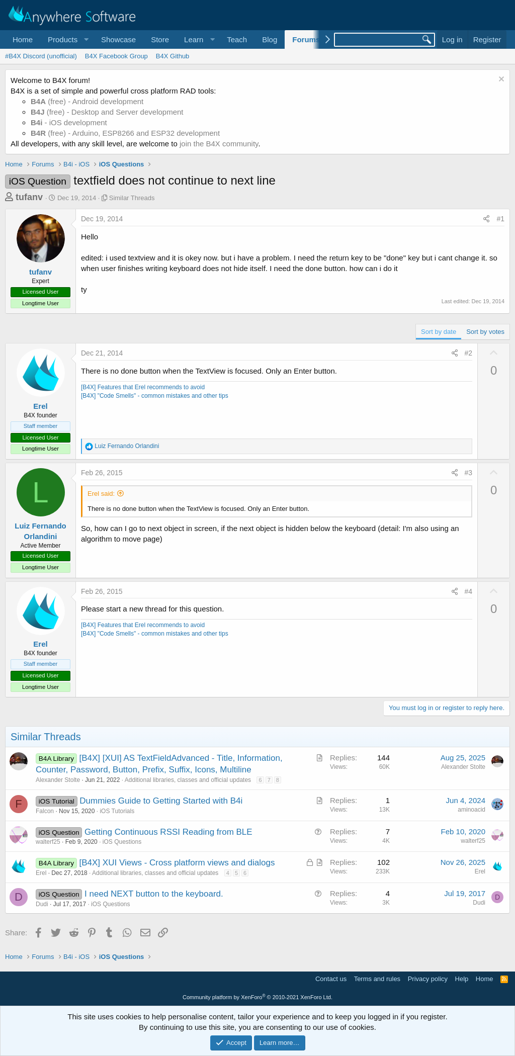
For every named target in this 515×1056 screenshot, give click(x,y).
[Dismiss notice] (500, 80)
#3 (469, 473)
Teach (237, 39)
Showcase (118, 39)
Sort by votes (485, 331)
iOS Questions (122, 841)
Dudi (42, 904)
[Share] (486, 219)
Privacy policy (428, 979)
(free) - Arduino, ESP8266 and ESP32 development (125, 133)
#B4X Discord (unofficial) (41, 56)
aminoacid (471, 809)
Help (462, 979)
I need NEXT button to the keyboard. (153, 894)
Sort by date (438, 331)
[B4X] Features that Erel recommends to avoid (143, 387)
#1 (500, 219)
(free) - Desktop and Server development (107, 112)
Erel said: (101, 493)
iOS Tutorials (117, 811)
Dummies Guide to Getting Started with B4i (160, 801)
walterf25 (48, 841)
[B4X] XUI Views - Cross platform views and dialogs (177, 862)
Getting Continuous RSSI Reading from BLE (168, 832)
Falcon (45, 811)
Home (23, 39)
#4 (469, 591)
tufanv (29, 197)
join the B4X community (219, 143)
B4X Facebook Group (116, 56)
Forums (306, 39)
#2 (469, 353)
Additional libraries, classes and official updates (188, 779)
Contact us (331, 979)
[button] (67, 39)
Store (160, 39)
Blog (269, 39)
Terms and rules (377, 979)
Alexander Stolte (58, 779)
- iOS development (69, 122)
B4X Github (173, 56)
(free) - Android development (87, 101)
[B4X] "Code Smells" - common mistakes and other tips (154, 395)
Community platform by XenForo (257, 997)
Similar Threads (132, 198)
